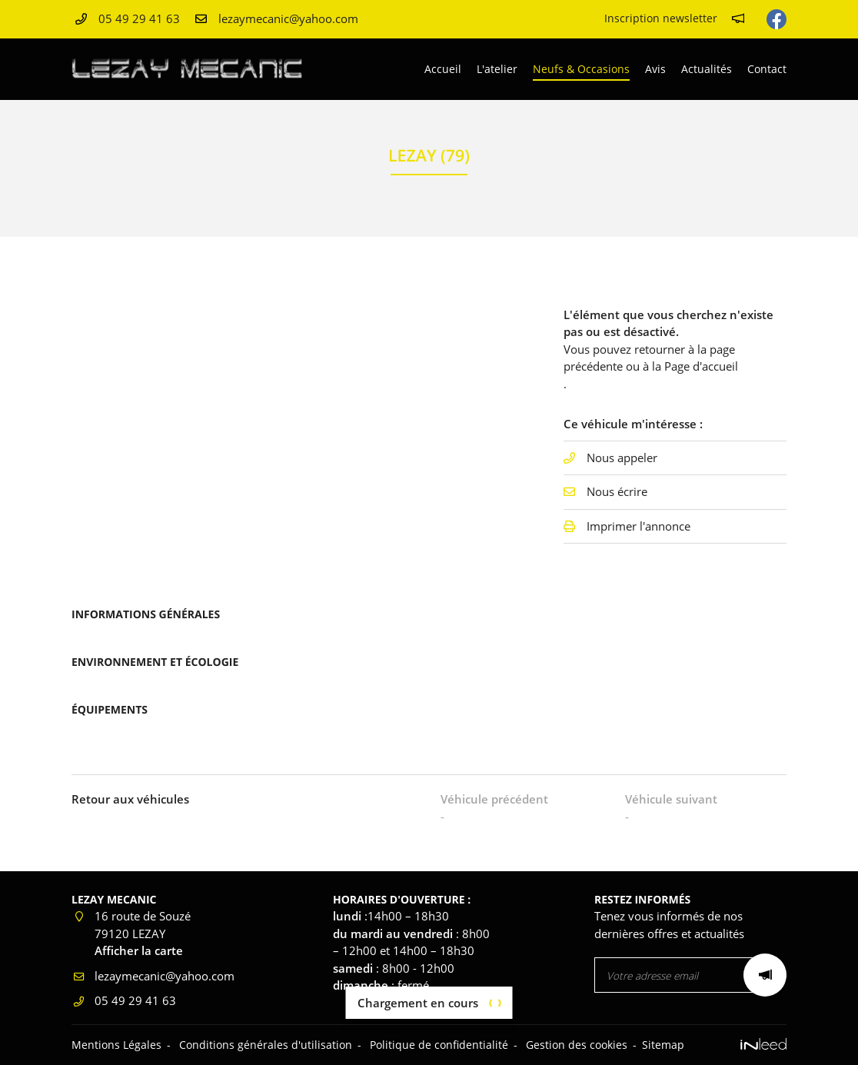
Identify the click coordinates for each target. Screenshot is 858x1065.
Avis (655, 69)
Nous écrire (617, 491)
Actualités (706, 69)
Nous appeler (622, 457)
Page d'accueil (701, 366)
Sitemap (663, 1045)
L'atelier (497, 69)
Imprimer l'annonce (638, 526)
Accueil (442, 69)
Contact (766, 69)
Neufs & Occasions (581, 69)
